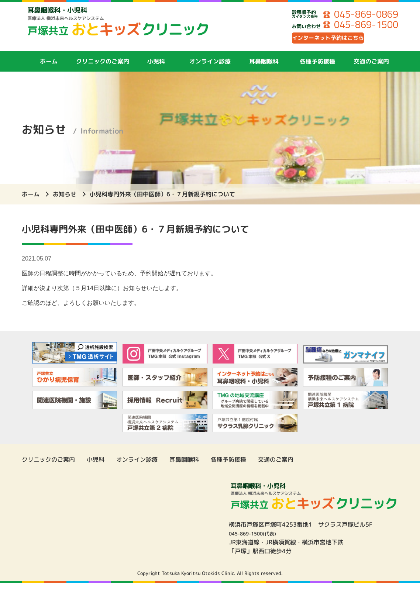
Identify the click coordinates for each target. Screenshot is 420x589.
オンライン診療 (210, 67)
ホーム (49, 67)
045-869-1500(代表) (258, 539)
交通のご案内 (371, 67)
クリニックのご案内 (102, 67)
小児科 (156, 67)
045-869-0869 (360, 14)
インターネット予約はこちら (345, 42)
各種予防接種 (317, 67)
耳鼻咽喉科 (264, 67)
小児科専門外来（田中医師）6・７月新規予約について (162, 200)
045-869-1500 (360, 25)
